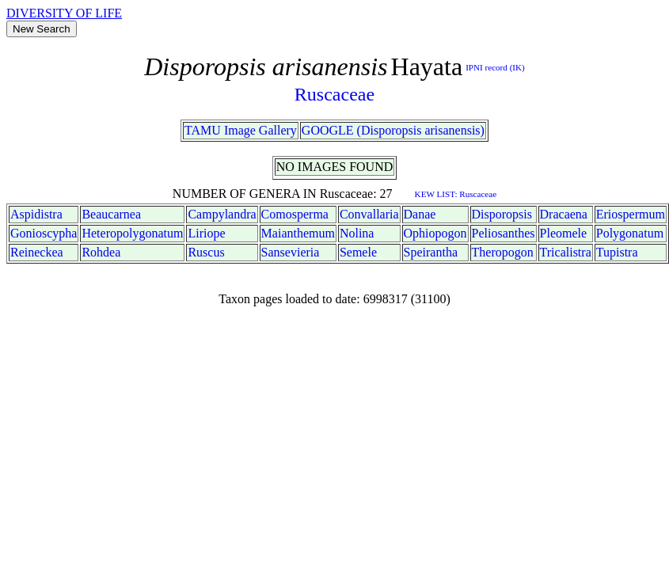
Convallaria (369, 214)
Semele (358, 252)
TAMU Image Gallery (240, 130)
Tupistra (617, 252)
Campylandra (222, 214)
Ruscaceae (334, 94)
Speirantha (431, 252)
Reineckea (36, 252)
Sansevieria (290, 252)
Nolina (357, 233)
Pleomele (563, 233)
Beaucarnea (111, 214)
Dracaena (563, 214)
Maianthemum (298, 233)
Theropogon (503, 252)
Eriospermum (630, 214)
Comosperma (295, 214)
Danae (420, 214)
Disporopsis (502, 214)
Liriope (206, 233)
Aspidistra (36, 214)
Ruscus (206, 252)
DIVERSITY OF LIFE (64, 13)
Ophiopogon (435, 233)
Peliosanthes (503, 233)
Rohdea (101, 252)
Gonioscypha (43, 233)
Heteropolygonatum (132, 233)
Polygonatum (629, 233)
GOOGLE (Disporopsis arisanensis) (393, 130)
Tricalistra (565, 252)
